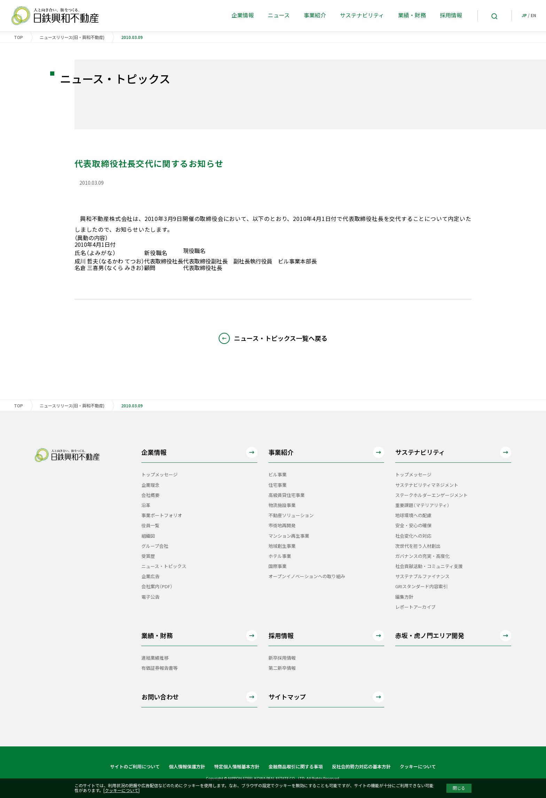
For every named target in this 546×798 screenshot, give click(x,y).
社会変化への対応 (413, 536)
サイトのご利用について (135, 767)
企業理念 (150, 485)
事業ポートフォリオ (161, 515)
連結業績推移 (155, 658)
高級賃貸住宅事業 (286, 495)
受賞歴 (148, 556)
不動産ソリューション (291, 515)
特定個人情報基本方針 (236, 767)
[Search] (494, 15)
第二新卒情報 (282, 668)
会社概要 (150, 495)
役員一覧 (150, 525)
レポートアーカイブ (415, 607)
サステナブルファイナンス (422, 576)
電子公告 (150, 597)
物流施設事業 (282, 505)
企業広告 (150, 576)
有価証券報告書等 (159, 668)
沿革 (145, 505)
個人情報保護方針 (187, 767)
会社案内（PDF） (157, 586)
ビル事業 (277, 475)
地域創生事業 (282, 546)
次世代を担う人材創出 (417, 546)
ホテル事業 (279, 556)
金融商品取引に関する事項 (295, 767)
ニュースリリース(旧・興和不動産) (72, 37)
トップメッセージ (159, 475)
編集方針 (404, 597)
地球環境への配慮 (413, 515)
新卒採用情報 (282, 658)
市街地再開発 (282, 525)
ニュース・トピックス (163, 566)
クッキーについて (418, 767)
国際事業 (277, 566)
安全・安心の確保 (413, 525)
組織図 (148, 536)
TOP (18, 37)
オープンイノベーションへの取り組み (306, 576)
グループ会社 (154, 546)
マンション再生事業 (288, 536)
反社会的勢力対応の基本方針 (361, 767)
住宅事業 (277, 485)
